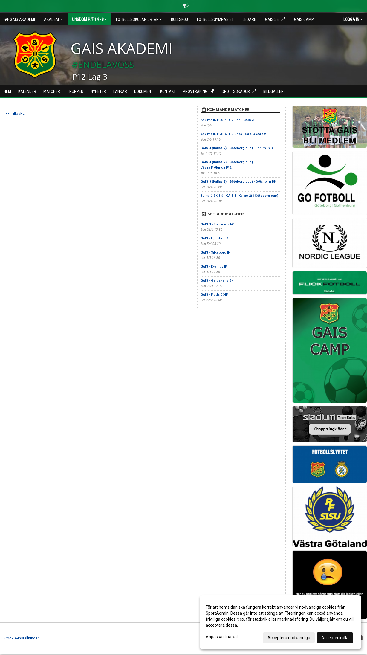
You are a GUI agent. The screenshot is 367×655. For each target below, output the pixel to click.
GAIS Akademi (19, 19)
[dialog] (280, 622)
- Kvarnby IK (214, 266)
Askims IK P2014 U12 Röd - (227, 120)
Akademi (53, 19)
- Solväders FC (217, 224)
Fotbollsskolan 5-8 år (139, 19)
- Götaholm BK (238, 182)
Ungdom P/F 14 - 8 (89, 19)
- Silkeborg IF (215, 252)
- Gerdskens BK (217, 281)
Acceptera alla (334, 637)
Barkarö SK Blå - (239, 196)
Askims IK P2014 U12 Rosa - (234, 134)
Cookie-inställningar (21, 638)
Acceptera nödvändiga (288, 637)
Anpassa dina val (222, 636)
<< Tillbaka (15, 113)
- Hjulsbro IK (214, 238)
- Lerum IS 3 (237, 148)
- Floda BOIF (214, 295)
